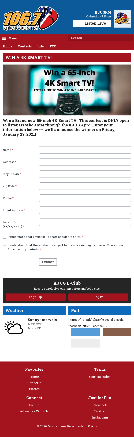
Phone (8, 198)
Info (40, 46)
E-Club (34, 405)
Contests (25, 46)
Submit (48, 262)
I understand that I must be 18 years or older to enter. (45, 237)
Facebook (100, 405)
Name (8, 150)
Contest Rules (99, 377)
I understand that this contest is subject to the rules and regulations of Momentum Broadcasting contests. (65, 247)
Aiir (94, 426)
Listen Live (92, 23)
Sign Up (35, 297)
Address (9, 162)
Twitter (100, 411)
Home (7, 46)
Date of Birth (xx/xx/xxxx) (13, 224)
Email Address (14, 210)
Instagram (100, 417)
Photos (34, 389)
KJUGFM (103, 12)
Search (129, 38)
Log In (98, 297)
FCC (53, 46)
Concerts (34, 383)
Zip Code (10, 186)
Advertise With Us (34, 411)
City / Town (12, 174)
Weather (14, 310)
